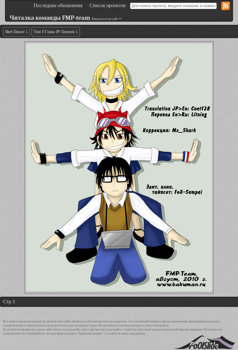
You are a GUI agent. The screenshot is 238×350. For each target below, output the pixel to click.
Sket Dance (14, 31)
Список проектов (108, 5)
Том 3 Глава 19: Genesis (54, 31)
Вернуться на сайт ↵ (107, 19)
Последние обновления (58, 5)
